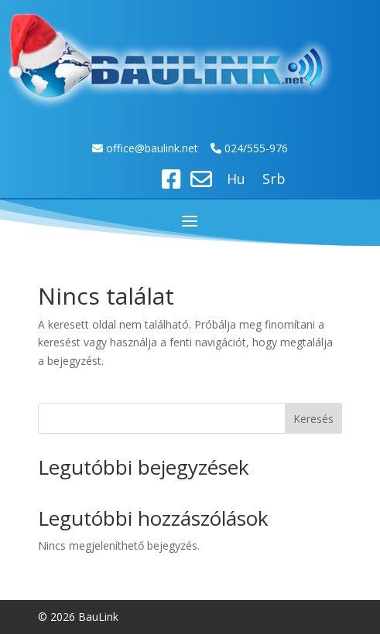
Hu (236, 180)
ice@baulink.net (160, 148)
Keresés (313, 418)
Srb (274, 180)
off (114, 148)
